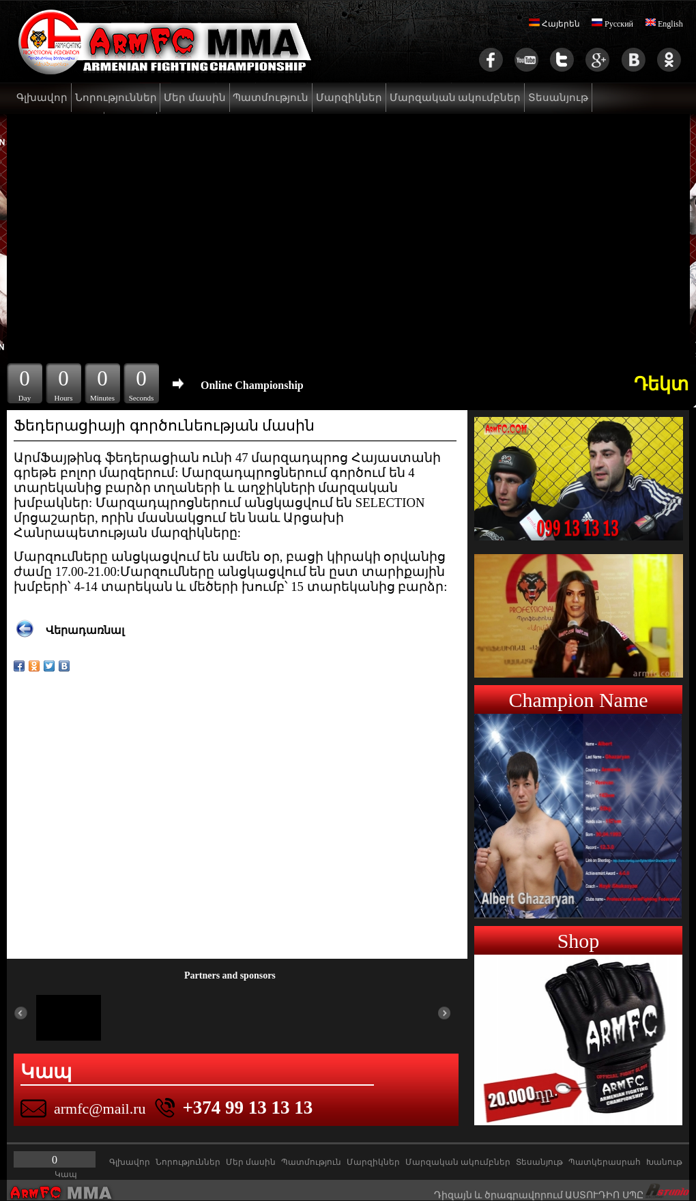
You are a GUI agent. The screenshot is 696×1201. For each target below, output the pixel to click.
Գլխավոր (42, 97)
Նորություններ (116, 97)
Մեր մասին (195, 97)
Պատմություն (270, 97)
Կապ (66, 1174)
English (664, 24)
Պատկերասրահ (604, 1162)
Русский (612, 24)
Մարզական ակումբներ (455, 97)
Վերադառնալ (85, 630)
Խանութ (664, 1162)
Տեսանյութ (558, 97)
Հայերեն (554, 24)
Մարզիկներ (349, 97)
